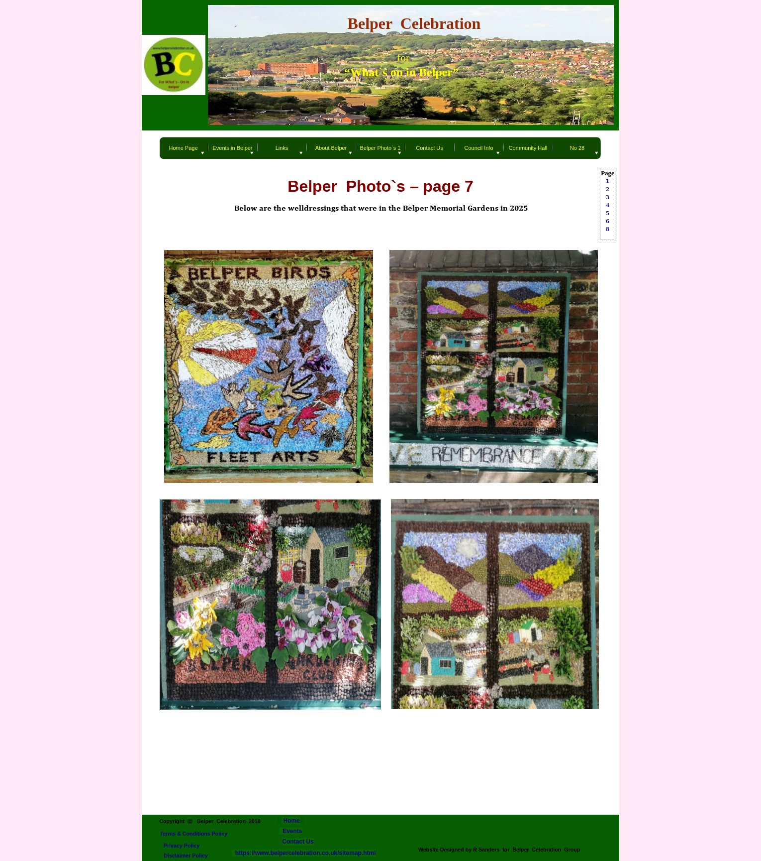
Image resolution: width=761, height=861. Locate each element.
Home (291, 820)
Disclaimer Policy (186, 856)
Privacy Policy (182, 846)
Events (292, 831)
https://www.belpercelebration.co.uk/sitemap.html (304, 853)
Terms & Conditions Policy (193, 834)
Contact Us (297, 841)
